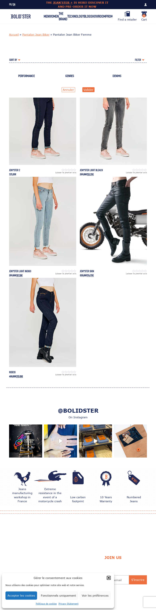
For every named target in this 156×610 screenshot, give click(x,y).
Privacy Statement (69, 603)
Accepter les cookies (21, 595)
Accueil (14, 34)
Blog (87, 16)
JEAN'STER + (63, 2)
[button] (109, 578)
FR (10, 4)
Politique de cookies (46, 603)
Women (54, 16)
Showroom (98, 16)
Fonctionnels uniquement (58, 595)
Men (46, 16)
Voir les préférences (95, 595)
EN (14, 4)
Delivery (78, 563)
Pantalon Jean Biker (35, 34)
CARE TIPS (50, 563)
